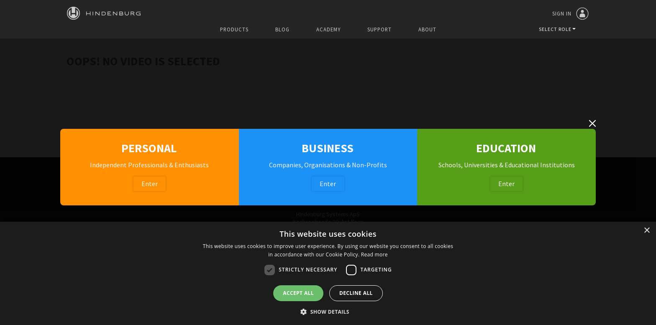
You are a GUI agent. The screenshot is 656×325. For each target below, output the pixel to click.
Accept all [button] (298, 293)
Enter (149, 183)
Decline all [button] (356, 293)
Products (234, 29)
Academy (328, 29)
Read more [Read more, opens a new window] (374, 254)
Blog (282, 29)
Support (379, 29)
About (427, 29)
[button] (328, 311)
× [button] (646, 231)
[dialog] (328, 273)
